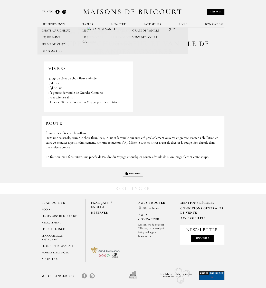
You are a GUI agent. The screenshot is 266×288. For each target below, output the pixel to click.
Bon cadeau (214, 24)
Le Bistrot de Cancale (57, 246)
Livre (183, 24)
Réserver (216, 11)
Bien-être (118, 24)
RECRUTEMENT (51, 222)
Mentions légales (197, 203)
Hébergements (53, 24)
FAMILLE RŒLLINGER (55, 252)
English (98, 207)
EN (50, 12)
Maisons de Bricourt (133, 11)
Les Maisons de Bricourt (59, 216)
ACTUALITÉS (50, 259)
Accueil (47, 209)
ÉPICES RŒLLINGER (54, 229)
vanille (124, 138)
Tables (87, 24)
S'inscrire (202, 238)
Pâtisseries (152, 24)
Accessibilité (193, 218)
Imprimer (133, 173)
